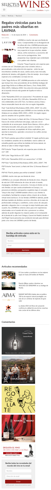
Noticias (10, 16)
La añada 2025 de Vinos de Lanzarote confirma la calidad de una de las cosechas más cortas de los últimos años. (33, 308)
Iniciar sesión (31, 10)
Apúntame (25, 250)
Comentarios (33, 35)
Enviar (18, 481)
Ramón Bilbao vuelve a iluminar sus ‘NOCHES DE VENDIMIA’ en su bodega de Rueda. (33, 285)
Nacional (19, 16)
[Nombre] (18, 471)
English (46, 10)
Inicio (3, 16)
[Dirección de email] (18, 476)
